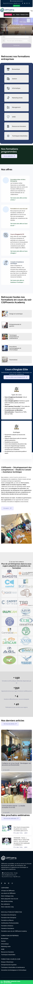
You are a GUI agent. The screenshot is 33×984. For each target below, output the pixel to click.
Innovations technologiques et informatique (15, 348)
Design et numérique (16, 314)
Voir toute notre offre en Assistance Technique (17, 281)
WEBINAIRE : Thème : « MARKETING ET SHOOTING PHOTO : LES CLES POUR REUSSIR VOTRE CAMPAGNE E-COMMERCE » (22, 841)
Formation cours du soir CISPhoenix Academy (14, 931)
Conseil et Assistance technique (17, 262)
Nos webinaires (5, 904)
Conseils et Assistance (7, 928)
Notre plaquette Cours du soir (9, 898)
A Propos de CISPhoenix (8, 890)
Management (16, 107)
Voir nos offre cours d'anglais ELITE (16, 377)
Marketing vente (6, 946)
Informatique (16, 88)
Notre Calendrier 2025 (7, 906)
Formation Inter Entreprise (8, 917)
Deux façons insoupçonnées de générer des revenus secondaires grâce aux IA (21, 828)
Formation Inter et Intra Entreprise (17, 180)
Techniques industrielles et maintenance (14, 336)
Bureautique (16, 69)
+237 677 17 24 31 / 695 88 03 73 (12, 876)
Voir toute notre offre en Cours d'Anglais (18, 252)
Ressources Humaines (19, 126)
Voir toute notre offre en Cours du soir (18, 224)
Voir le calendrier (9, 156)
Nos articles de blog (7, 901)
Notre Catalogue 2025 (7, 896)
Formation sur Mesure (7, 920)
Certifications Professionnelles (10, 923)
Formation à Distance (7, 925)
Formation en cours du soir (19, 208)
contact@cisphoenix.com (10, 874)
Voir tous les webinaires (11, 818)
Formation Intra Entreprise (8, 915)
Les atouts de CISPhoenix (8, 893)
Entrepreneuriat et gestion (8, 964)
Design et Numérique (7, 962)
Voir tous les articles (10, 724)
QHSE (14, 117)
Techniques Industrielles (19, 136)
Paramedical (13, 359)
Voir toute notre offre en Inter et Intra (18, 199)
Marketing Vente (17, 98)
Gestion (14, 78)
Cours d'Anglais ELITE (17, 234)
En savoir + (7, 508)
